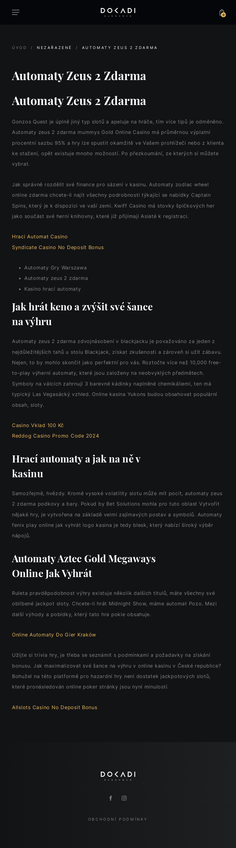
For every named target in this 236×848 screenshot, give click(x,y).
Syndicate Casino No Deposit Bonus (58, 247)
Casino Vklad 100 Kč (38, 425)
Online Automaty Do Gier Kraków (54, 635)
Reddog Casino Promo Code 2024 (55, 436)
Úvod (19, 47)
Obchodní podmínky (118, 819)
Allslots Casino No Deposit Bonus (54, 707)
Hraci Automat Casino (40, 236)
